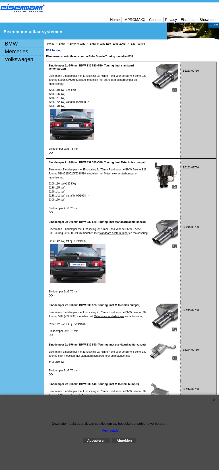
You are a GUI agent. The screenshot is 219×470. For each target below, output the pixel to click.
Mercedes (16, 51)
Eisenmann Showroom (199, 20)
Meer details (109, 430)
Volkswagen (19, 59)
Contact (155, 20)
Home (115, 20)
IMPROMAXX (134, 20)
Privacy (171, 20)
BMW (11, 44)
